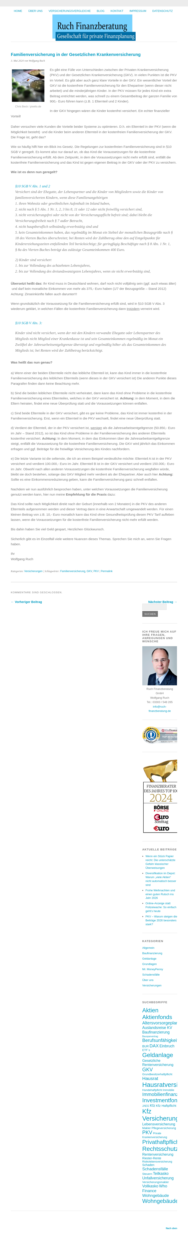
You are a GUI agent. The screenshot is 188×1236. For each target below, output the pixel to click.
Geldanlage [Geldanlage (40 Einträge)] (157, 1055)
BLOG (101, 11)
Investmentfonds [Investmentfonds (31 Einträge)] (162, 1100)
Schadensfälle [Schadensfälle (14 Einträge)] (155, 1169)
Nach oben (171, 1228)
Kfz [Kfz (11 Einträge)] (152, 1106)
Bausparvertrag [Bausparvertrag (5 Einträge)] (150, 1036)
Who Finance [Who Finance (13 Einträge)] (154, 1188)
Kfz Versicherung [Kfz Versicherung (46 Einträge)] (160, 1115)
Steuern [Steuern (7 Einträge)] (147, 1173)
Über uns (35, 11)
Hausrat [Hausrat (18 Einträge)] (150, 1078)
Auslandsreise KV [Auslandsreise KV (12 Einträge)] (157, 1027)
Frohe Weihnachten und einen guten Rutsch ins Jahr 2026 (160, 894)
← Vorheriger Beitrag (26, 602)
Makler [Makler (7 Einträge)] (146, 1128)
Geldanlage (149, 958)
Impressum (138, 11)
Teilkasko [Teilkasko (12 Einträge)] (161, 1173)
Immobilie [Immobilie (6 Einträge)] (168, 1090)
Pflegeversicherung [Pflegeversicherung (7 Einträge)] (164, 1128)
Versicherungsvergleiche (70, 11)
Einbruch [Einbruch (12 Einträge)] (166, 1046)
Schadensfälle (151, 974)
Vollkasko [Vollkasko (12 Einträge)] (150, 1186)
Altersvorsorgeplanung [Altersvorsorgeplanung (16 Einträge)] (164, 1023)
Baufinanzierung (152, 953)
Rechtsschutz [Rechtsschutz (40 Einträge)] (160, 1148)
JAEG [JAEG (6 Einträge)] (145, 1105)
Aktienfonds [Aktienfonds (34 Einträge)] (157, 1017)
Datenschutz (162, 11)
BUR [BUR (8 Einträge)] (145, 1046)
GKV (89, 571)
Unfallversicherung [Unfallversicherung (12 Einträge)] (158, 1178)
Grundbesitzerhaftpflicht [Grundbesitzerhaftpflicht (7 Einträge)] (157, 1074)
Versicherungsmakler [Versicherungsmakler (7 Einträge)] (155, 1182)
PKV (96, 571)
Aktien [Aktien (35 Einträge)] (150, 1010)
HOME (18, 11)
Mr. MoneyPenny (152, 969)
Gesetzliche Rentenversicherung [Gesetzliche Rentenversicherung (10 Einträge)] (157, 1063)
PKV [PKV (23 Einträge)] (147, 1132)
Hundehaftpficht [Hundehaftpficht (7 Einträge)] (152, 1090)
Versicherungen (33, 571)
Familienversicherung (72, 571)
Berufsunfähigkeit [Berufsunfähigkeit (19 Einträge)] (160, 1040)
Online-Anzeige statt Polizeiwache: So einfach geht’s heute (161, 907)
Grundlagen (149, 964)
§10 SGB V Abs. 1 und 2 (32, 186)
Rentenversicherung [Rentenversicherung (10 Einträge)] (157, 1154)
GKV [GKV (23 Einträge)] (147, 1069)
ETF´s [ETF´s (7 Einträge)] (146, 1050)
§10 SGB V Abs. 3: (28, 323)
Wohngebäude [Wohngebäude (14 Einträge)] (155, 1195)
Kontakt (116, 11)
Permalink (106, 571)
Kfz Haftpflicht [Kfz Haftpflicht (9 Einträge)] (166, 1105)
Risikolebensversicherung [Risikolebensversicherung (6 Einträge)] (157, 1161)
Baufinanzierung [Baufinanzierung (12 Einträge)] (156, 1032)
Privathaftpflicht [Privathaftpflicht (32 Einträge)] (161, 1142)
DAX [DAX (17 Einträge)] (154, 1045)
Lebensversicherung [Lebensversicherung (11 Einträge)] (158, 1124)
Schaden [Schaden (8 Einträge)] (148, 1165)
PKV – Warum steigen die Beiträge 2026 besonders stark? (161, 920)
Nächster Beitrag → (162, 602)
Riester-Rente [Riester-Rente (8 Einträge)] (151, 1158)
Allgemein (148, 947)
